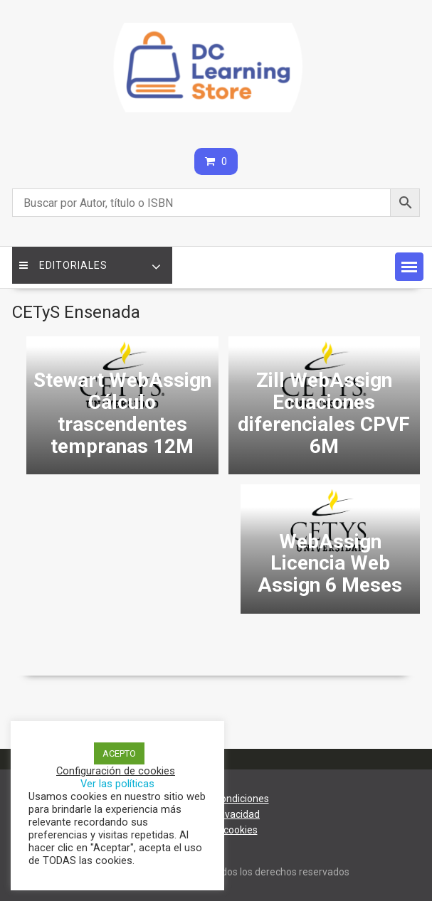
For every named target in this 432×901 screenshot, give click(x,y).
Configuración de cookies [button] (115, 770)
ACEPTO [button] (119, 753)
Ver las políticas (117, 783)
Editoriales (63, 265)
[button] (409, 266)
